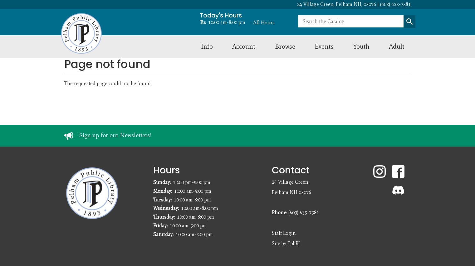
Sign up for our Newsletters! (115, 135)
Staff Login (284, 233)
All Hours (264, 23)
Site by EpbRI (286, 243)
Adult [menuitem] (396, 46)
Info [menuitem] (207, 46)
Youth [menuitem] (361, 46)
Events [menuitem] (324, 46)
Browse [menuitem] (285, 46)
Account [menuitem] (243, 46)
